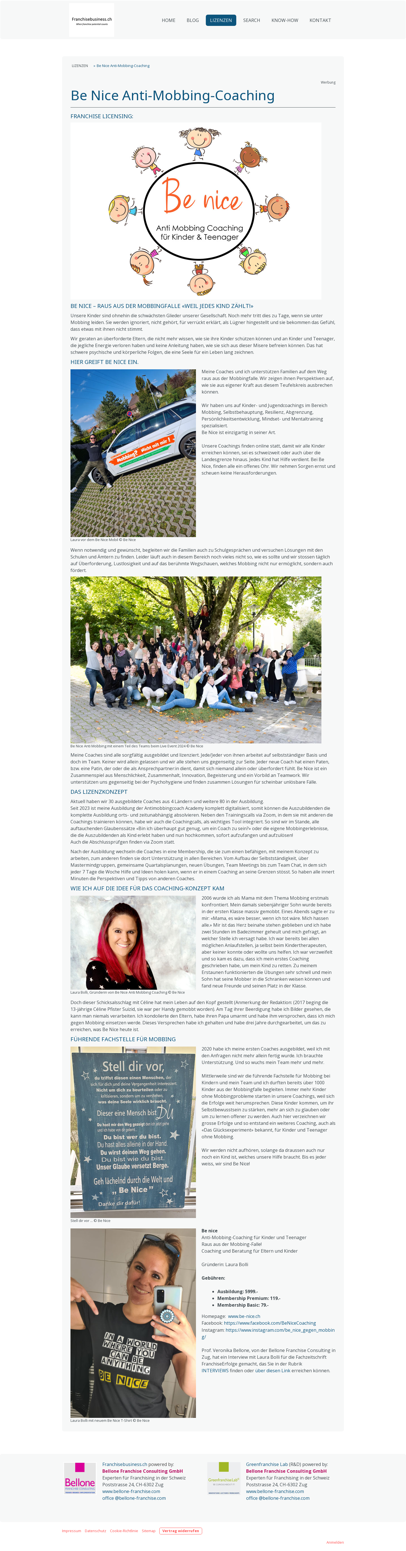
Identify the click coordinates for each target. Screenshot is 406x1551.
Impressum (71, 1530)
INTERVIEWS (215, 1370)
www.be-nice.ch (244, 1316)
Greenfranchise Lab (267, 1464)
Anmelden (335, 1542)
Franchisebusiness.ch (124, 1464)
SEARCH (251, 35)
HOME (168, 35)
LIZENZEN (221, 35)
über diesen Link (272, 1370)
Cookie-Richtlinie (124, 1530)
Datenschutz (95, 1530)
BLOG (193, 35)
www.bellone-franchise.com (131, 1491)
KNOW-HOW (285, 35)
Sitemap (149, 1530)
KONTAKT (320, 35)
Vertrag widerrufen (180, 1530)
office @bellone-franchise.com (134, 1498)
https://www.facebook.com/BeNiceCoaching (270, 1323)
